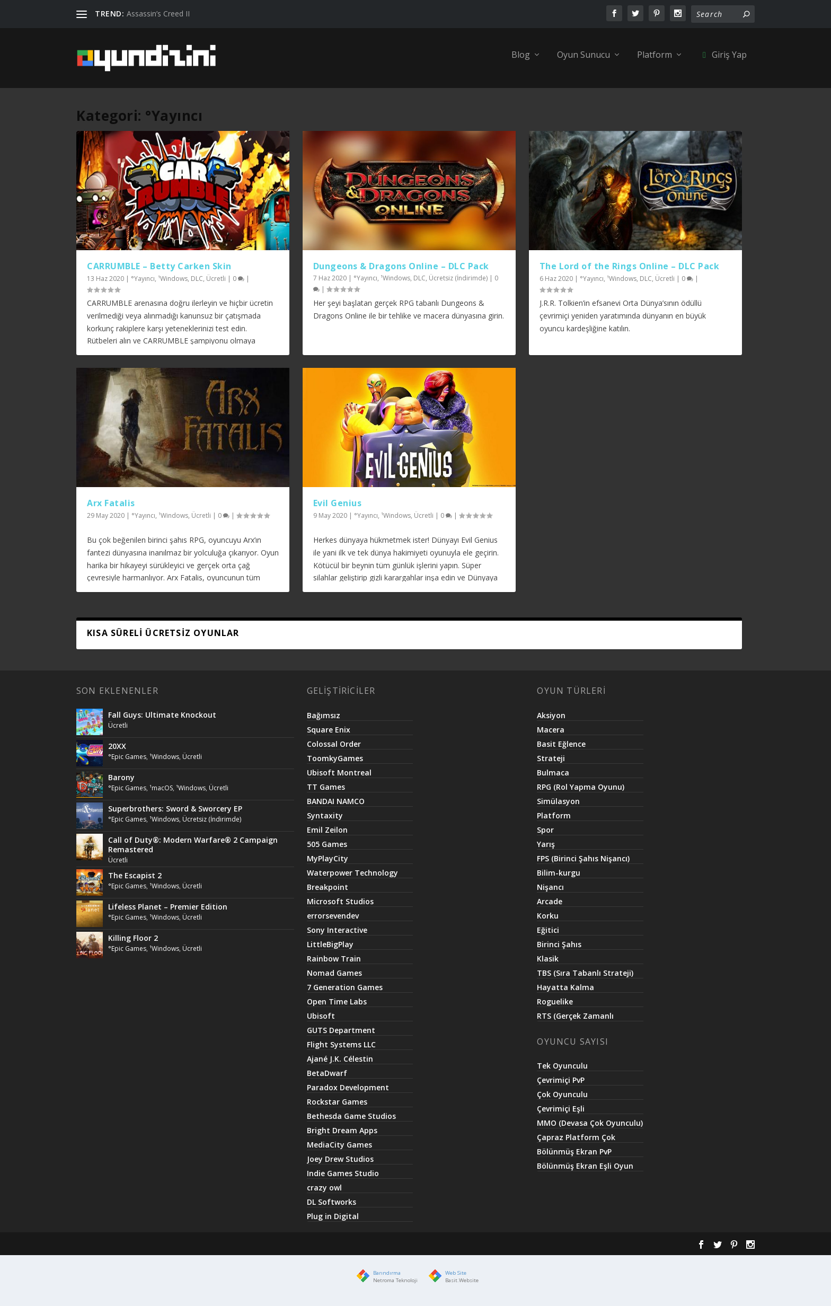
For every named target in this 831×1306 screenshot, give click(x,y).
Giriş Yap (723, 61)
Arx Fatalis (111, 509)
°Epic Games (127, 762)
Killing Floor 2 (133, 944)
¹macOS (161, 793)
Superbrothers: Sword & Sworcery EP (175, 814)
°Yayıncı (143, 284)
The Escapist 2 (135, 881)
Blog (520, 61)
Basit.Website (462, 1286)
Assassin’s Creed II (158, 13)
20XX (117, 752)
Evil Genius (337, 509)
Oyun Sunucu (583, 61)
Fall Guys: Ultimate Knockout (162, 721)
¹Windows (173, 284)
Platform (654, 61)
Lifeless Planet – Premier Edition (167, 912)
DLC (197, 284)
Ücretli (216, 284)
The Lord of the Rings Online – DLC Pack (630, 272)
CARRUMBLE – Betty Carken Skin (159, 272)
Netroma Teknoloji (395, 1286)
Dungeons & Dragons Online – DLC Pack (401, 272)
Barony (121, 783)
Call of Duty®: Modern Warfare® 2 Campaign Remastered (193, 850)
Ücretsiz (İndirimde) (458, 283)
